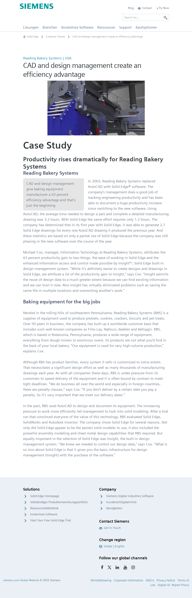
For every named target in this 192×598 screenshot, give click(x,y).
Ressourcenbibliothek (44, 508)
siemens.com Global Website (21, 580)
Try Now (162, 8)
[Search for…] (145, 17)
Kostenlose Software (43, 514)
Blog (131, 8)
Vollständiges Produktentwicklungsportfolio (59, 502)
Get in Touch (110, 528)
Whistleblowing (101, 580)
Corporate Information (128, 580)
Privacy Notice (166, 580)
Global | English (111, 546)
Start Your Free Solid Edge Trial (50, 520)
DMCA (150, 580)
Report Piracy (180, 585)
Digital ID (164, 585)
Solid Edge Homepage (44, 496)
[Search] (165, 17)
